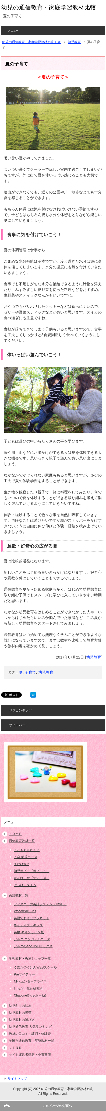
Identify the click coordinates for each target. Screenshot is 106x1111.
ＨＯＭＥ (15, 834)
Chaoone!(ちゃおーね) (30, 995)
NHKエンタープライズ (30, 981)
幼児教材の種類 (20, 1013)
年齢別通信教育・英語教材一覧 (31, 1041)
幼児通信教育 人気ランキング (30, 1027)
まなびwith (21, 864)
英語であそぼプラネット (31, 918)
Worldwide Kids (25, 911)
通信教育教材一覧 (22, 841)
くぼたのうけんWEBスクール (35, 967)
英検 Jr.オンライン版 (29, 932)
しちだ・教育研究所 (28, 988)
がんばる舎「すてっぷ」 (31, 878)
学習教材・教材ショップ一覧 (30, 958)
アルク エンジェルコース (32, 939)
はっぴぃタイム (25, 885)
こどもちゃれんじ (27, 850)
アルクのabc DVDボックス (33, 946)
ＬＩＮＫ (15, 1048)
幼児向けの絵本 (20, 1006)
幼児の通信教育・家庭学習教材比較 (48, 7)
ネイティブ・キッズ (28, 925)
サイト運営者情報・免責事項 (30, 1055)
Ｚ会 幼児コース (25, 857)
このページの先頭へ (57, 1106)
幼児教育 (93, 657)
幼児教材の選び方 (22, 1020)
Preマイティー (24, 974)
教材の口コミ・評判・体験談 (30, 1034)
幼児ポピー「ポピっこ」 (31, 871)
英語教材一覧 (18, 895)
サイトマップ (17, 1079)
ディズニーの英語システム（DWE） (40, 904)
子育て (30, 672)
